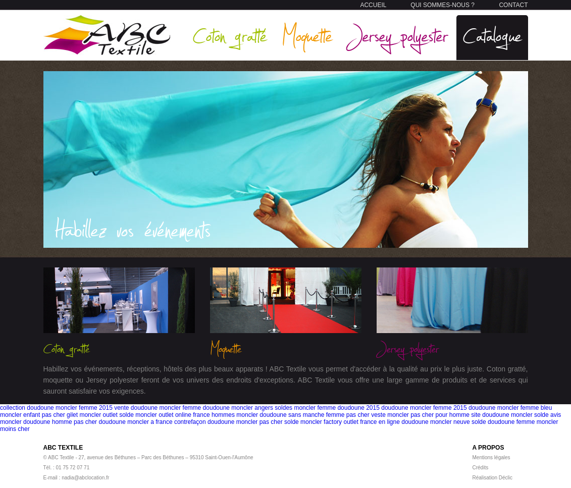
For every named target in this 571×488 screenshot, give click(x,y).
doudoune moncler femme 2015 (423, 407)
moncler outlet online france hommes (185, 414)
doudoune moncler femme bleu (510, 407)
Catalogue (492, 35)
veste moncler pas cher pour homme (420, 414)
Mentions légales (491, 457)
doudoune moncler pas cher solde (253, 421)
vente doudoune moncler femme (157, 407)
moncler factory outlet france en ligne (350, 421)
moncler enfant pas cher (32, 414)
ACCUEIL (373, 5)
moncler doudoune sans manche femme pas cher (302, 414)
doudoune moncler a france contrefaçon (151, 421)
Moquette (307, 35)
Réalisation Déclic (492, 477)
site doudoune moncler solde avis (516, 414)
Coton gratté (230, 35)
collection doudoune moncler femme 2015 (56, 407)
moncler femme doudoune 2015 (336, 407)
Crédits (481, 467)
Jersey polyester (397, 35)
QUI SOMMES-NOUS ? (442, 5)
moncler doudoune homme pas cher (48, 421)
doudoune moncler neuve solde (443, 421)
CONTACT (513, 5)
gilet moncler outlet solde (100, 414)
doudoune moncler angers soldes (247, 407)
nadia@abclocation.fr (85, 477)
